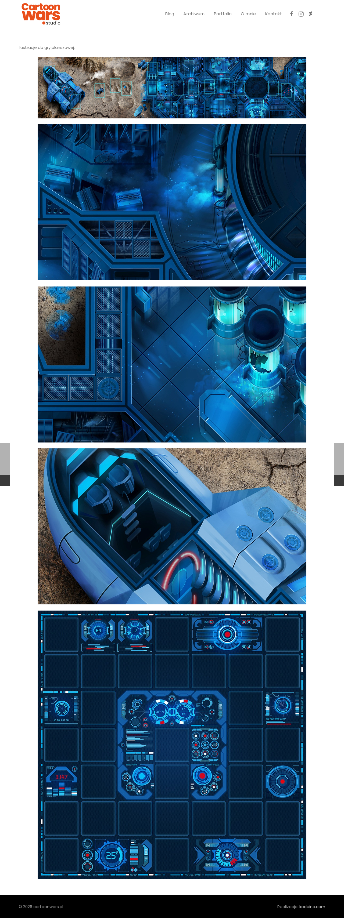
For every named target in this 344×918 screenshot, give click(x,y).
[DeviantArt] (311, 14)
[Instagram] (301, 14)
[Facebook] (291, 14)
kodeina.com (312, 906)
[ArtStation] (320, 14)
